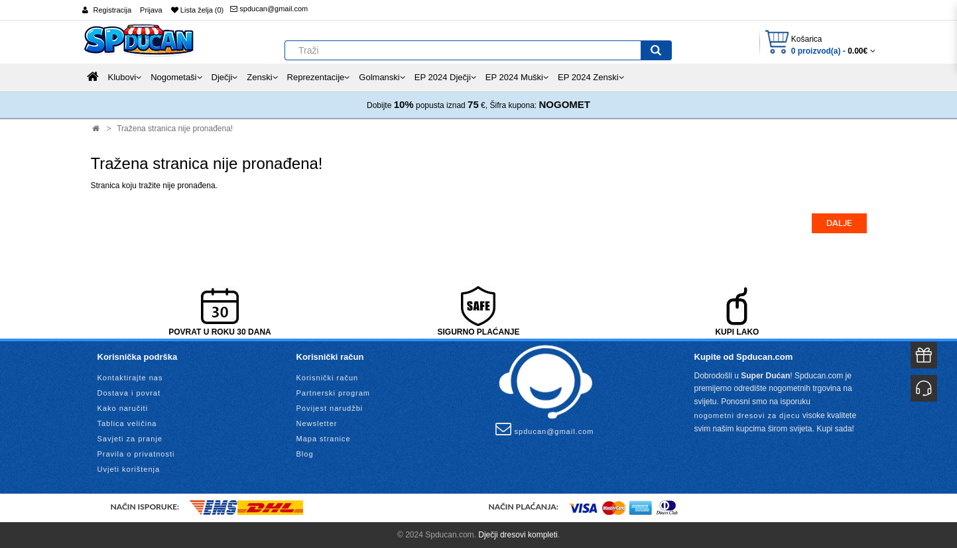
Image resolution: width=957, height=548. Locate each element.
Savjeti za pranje (129, 439)
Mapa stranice (323, 439)
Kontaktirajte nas (130, 378)
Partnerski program (333, 393)
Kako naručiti (123, 408)
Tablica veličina (127, 423)
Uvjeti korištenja (128, 469)
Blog (305, 454)
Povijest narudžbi (329, 408)
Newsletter (317, 423)
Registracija (112, 10)
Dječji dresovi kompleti (517, 534)
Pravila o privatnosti (136, 454)
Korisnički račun (327, 378)
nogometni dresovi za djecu (747, 415)
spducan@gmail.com (269, 9)
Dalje (839, 223)
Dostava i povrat (128, 393)
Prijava (151, 10)
